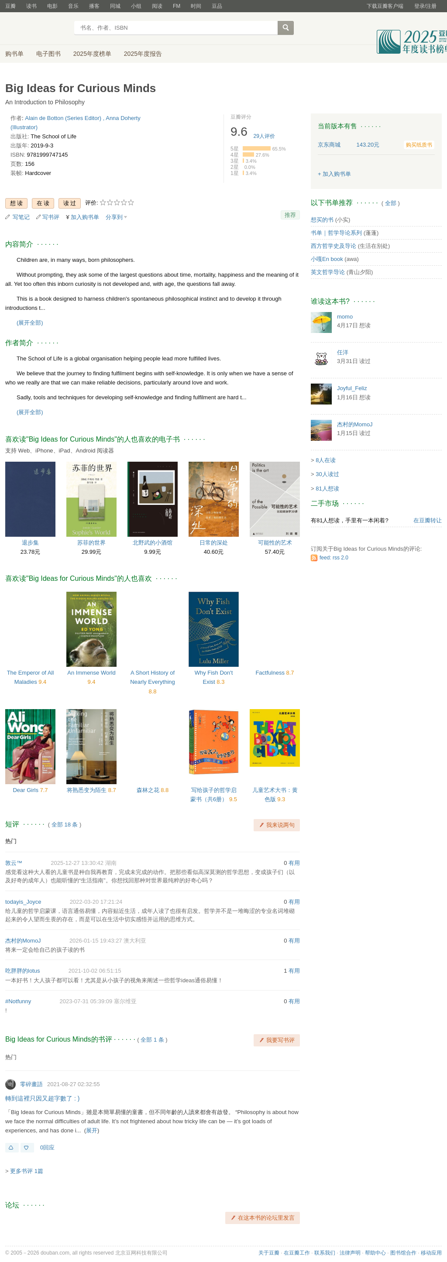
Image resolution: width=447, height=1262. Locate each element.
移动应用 (431, 1253)
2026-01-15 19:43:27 (95, 940)
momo (345, 316)
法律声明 (350, 1253)
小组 (136, 6)
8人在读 (326, 460)
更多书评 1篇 (26, 1171)
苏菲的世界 (91, 542)
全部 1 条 (152, 1039)
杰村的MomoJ (23, 940)
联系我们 (324, 1253)
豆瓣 (10, 6)
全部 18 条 (65, 824)
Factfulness (270, 672)
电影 (52, 6)
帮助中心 (375, 1253)
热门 (11, 841)
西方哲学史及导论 (333, 246)
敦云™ (13, 863)
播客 (94, 6)
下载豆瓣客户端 (385, 6)
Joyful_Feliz (352, 388)
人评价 (264, 136)
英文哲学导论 (328, 272)
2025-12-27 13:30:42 (77, 863)
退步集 (30, 542)
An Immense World (91, 672)
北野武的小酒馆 (152, 542)
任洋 (342, 352)
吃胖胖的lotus (22, 970)
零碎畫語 (31, 1084)
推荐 (290, 215)
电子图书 (48, 53)
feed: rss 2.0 (334, 558)
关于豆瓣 (268, 1253)
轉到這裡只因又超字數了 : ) (42, 1098)
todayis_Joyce (23, 901)
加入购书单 (85, 217)
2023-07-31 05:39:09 (86, 1001)
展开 (91, 1130)
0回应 (47, 1147)
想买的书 (322, 219)
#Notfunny (18, 1001)
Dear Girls (26, 790)
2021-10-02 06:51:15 (95, 970)
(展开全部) (30, 322)
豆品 (217, 6)
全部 (390, 203)
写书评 (50, 217)
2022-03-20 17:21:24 (96, 901)
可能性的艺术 (275, 542)
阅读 (157, 6)
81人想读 (327, 488)
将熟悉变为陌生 (87, 790)
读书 (31, 6)
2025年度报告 (143, 53)
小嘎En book (327, 259)
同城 (115, 6)
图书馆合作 (403, 1253)
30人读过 (327, 474)
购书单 (14, 53)
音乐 (73, 6)
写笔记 (21, 217)
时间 (196, 6)
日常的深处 (213, 542)
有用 (294, 863)
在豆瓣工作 (297, 1253)
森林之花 (149, 790)
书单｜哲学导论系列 (336, 233)
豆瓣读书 (37, 29)
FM (176, 6)
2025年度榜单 (92, 53)
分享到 (114, 217)
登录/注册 (425, 6)
